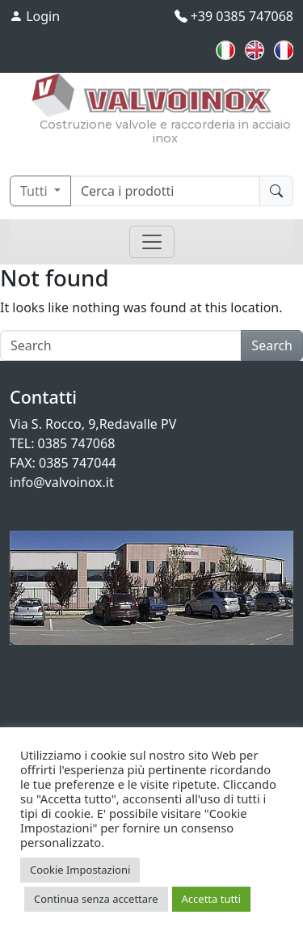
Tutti (35, 191)
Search (271, 345)
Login (35, 16)
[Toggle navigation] (152, 242)
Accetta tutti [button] (212, 899)
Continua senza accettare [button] (96, 899)
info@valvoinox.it (62, 482)
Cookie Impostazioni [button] (80, 869)
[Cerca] (165, 191)
